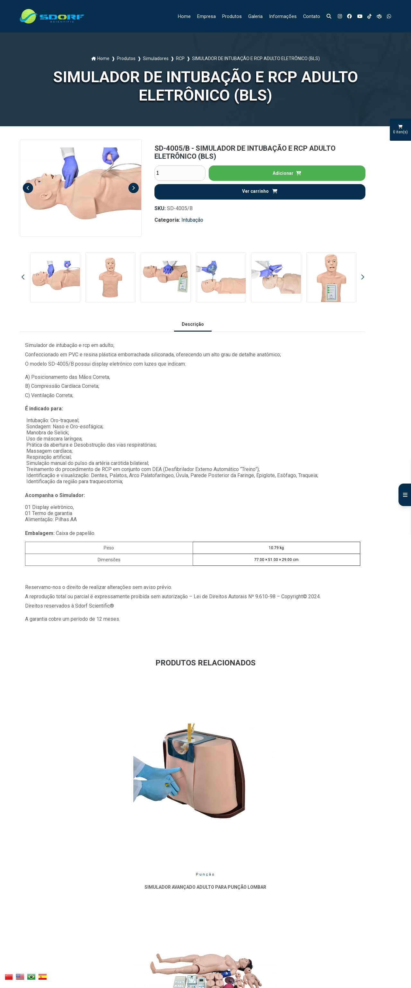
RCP (180, 58)
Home (177, 16)
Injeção (348, 774)
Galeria (251, 16)
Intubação (192, 220)
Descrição (193, 324)
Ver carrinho (259, 191)
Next (133, 188)
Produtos (226, 16)
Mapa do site (156, 910)
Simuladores (156, 58)
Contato (309, 16)
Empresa (200, 16)
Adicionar (287, 173)
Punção (62, 774)
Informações (280, 16)
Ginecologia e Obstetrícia (158, 776)
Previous (28, 188)
